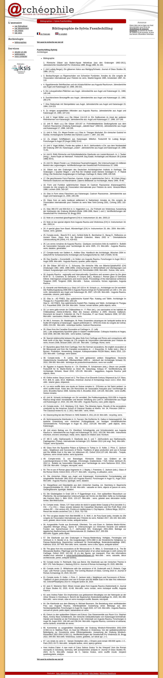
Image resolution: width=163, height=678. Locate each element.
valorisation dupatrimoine (21, 72)
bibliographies (20, 42)
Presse (85, 673)
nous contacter (21, 56)
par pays (18, 33)
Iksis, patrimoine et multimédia (67, 673)
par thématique (21, 26)
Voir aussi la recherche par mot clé (50, 42)
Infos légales (94, 673)
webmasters (20, 54)
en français (43, 34)
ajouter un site (21, 52)
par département (22, 28)
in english (61, 34)
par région (19, 30)
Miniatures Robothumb (108, 673)
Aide (80, 673)
